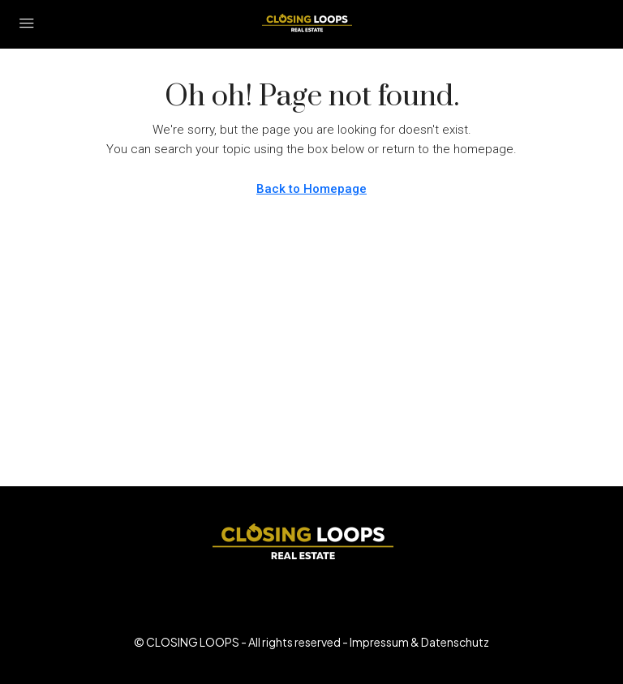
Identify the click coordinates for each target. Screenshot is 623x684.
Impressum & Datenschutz (419, 642)
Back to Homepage (311, 189)
